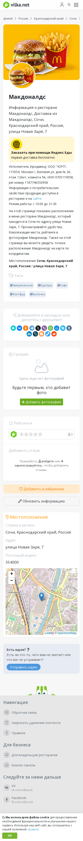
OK (10, 835)
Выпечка (37, 294)
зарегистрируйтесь (39, 464)
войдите (46, 461)
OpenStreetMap (67, 633)
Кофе (62, 285)
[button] (41, 597)
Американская (21, 285)
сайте (37, 198)
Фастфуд (17, 294)
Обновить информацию (41, 501)
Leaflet (49, 633)
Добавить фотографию (41, 402)
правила (33, 829)
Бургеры (45, 285)
